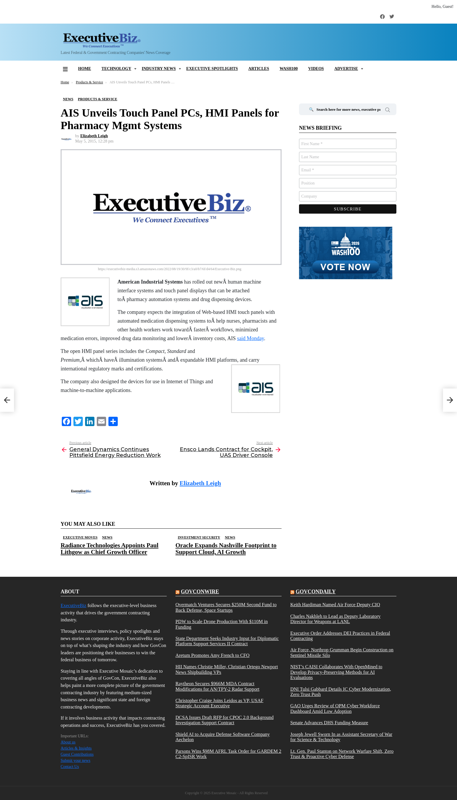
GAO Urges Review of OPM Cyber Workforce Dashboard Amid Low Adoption (335, 708)
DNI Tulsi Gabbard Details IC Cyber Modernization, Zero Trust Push (340, 692)
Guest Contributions (77, 754)
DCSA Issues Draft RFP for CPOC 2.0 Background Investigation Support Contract (224, 720)
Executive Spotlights (212, 68)
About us (68, 742)
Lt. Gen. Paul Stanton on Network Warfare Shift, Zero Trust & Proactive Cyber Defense (341, 754)
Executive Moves (80, 537)
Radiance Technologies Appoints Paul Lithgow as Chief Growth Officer (110, 548)
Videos (316, 68)
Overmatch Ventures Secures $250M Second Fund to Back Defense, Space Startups (226, 607)
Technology (116, 68)
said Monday (250, 338)
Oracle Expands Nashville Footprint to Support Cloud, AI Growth (226, 548)
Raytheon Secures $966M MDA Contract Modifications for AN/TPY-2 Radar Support (217, 686)
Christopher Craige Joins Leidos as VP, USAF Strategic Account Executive (219, 703)
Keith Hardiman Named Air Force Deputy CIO (335, 604)
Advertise (346, 68)
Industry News (159, 68)
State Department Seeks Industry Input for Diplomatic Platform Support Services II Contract (227, 641)
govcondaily (315, 592)
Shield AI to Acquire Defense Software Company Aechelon (222, 737)
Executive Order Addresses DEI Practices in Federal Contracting (340, 636)
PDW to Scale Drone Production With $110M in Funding (221, 624)
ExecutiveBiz (73, 605)
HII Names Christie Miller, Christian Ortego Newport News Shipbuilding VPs (226, 669)
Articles (258, 68)
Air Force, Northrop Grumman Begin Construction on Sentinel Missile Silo (341, 652)
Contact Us (70, 766)
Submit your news (75, 760)
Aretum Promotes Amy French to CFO (212, 655)
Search (387, 111)
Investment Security (199, 537)
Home (84, 68)
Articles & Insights (76, 748)
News (107, 537)
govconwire (200, 592)
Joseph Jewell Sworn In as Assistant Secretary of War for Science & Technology (341, 737)
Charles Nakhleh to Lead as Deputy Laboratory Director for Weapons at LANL (335, 619)
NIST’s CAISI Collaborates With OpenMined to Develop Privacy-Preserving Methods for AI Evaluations (336, 672)
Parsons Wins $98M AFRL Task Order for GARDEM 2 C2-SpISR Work (228, 754)
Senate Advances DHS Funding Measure (329, 722)
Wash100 (289, 68)
